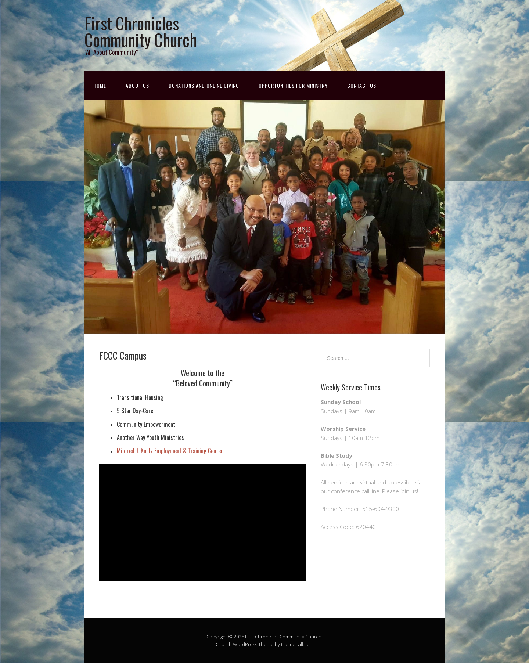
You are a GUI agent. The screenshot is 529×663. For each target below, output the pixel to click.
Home (99, 85)
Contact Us (361, 85)
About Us (137, 85)
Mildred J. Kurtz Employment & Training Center (170, 450)
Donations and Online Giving (204, 85)
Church (224, 644)
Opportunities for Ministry (293, 85)
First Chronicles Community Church (140, 31)
